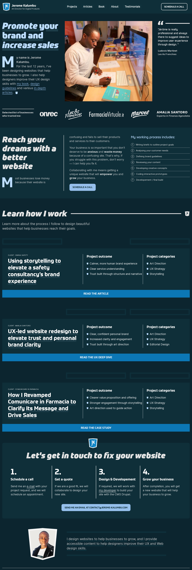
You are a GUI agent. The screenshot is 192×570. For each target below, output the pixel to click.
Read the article (96, 293)
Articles (87, 6)
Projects (71, 6)
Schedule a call (174, 6)
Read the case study (96, 427)
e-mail (31, 486)
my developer (107, 490)
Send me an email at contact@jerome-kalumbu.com (96, 507)
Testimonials (132, 6)
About (114, 6)
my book (23, 84)
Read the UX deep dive (96, 357)
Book (101, 6)
